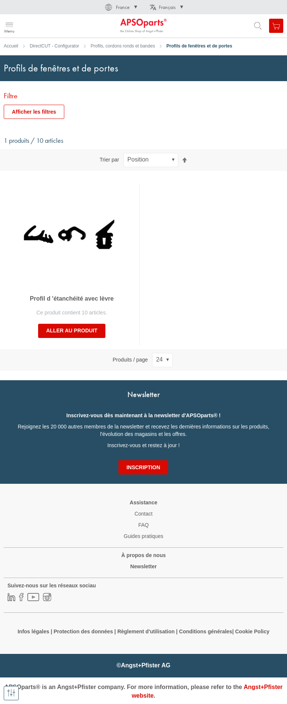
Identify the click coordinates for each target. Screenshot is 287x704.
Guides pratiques (143, 536)
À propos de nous (143, 555)
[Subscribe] (143, 467)
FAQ (143, 525)
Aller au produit (71, 330)
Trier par (109, 160)
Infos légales (33, 631)
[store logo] (42, 25)
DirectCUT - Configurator (54, 46)
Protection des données (83, 631)
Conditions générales (205, 631)
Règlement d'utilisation (146, 631)
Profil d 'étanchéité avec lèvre (72, 298)
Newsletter (143, 566)
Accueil (11, 46)
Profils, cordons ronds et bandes (123, 46)
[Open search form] (258, 26)
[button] (120, 7)
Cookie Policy (252, 631)
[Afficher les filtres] (11, 693)
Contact (143, 514)
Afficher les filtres (34, 112)
